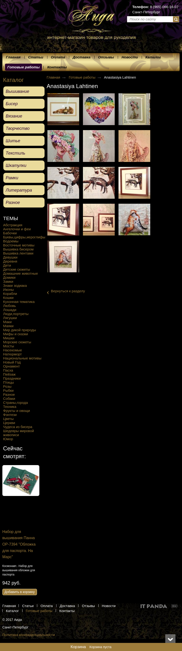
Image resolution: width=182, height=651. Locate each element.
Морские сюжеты (17, 342)
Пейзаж (9, 374)
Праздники (12, 378)
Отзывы (88, 606)
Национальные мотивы (22, 358)
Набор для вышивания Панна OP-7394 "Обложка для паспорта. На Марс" (36, 544)
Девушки (10, 257)
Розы (7, 386)
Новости (109, 606)
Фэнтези (10, 415)
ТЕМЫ (10, 218)
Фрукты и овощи (16, 411)
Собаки (9, 398)
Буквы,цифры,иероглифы (24, 237)
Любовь (9, 306)
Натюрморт (12, 354)
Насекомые (12, 350)
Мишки (8, 338)
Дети (7, 265)
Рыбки (8, 390)
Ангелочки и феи (17, 229)
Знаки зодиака (15, 285)
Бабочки (10, 233)
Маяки (8, 326)
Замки (8, 281)
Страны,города (15, 403)
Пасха (8, 370)
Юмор (8, 439)
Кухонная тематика (19, 302)
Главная (53, 77)
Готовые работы (23, 67)
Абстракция (12, 225)
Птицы (8, 382)
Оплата (47, 606)
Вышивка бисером (18, 249)
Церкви (9, 423)
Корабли (10, 294)
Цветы (8, 419)
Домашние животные (20, 273)
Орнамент (11, 366)
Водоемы (10, 241)
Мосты (8, 346)
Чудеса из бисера (17, 427)
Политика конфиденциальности (28, 635)
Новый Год (12, 362)
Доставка (67, 606)
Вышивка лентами (18, 253)
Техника (9, 407)
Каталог (13, 80)
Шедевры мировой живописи (18, 433)
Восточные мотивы (18, 245)
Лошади (9, 310)
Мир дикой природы (19, 330)
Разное (9, 394)
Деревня (10, 261)
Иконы (8, 290)
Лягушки (10, 318)
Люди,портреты (15, 314)
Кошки (8, 298)
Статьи (28, 606)
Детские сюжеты (16, 269)
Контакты (67, 611)
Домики (9, 277)
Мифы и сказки (15, 334)
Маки (7, 322)
